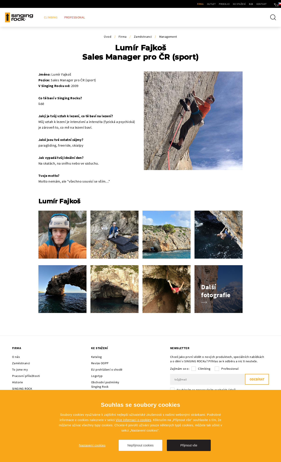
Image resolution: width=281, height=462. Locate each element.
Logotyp (97, 376)
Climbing (51, 17)
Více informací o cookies (133, 420)
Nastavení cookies (92, 445)
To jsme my (20, 369)
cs (270, 3)
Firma (186, 3)
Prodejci (210, 3)
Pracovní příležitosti (26, 376)
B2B (237, 3)
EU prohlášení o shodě (106, 369)
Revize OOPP (99, 363)
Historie (17, 382)
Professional (74, 17)
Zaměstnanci (143, 37)
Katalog (96, 357)
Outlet (197, 3)
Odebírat (256, 379)
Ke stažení (225, 3)
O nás (16, 357)
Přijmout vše (188, 445)
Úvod (107, 37)
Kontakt (247, 3)
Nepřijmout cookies (140, 445)
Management (168, 37)
